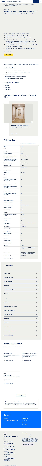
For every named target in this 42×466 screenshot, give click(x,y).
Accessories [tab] (14, 346)
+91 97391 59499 (9, 458)
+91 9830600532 (9, 446)
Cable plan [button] (20, 298)
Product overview (8, 64)
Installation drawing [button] (20, 335)
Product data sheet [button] (20, 281)
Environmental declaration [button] (20, 331)
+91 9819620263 (9, 450)
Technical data (17, 64)
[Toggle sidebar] (37, 1)
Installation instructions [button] (20, 289)
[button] (11, 134)
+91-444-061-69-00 (11, 420)
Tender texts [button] (20, 318)
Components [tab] (7, 346)
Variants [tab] (21, 346)
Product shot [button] (20, 273)
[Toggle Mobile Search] (34, 1)
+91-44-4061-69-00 (11, 436)
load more (21, 395)
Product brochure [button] (20, 326)
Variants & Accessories (34, 64)
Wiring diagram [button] (20, 293)
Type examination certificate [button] (20, 306)
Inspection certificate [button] (20, 314)
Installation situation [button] (20, 277)
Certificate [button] (20, 302)
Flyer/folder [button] (20, 322)
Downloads (25, 64)
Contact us (8, 54)
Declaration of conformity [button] (20, 310)
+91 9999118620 (9, 443)
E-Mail (30, 405)
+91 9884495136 (9, 453)
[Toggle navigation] (40, 1)
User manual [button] (20, 285)
